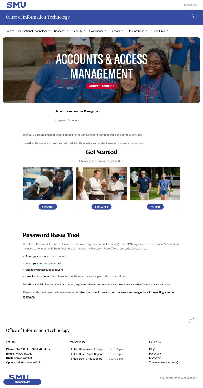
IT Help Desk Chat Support (86, 358)
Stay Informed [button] (136, 31)
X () (163, 362)
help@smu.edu (23, 353)
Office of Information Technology (38, 17)
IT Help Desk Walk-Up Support (88, 349)
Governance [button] (96, 31)
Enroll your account (36, 256)
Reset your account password (43, 263)
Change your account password (44, 269)
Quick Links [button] (158, 31)
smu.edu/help (32, 362)
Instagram (155, 358)
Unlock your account (37, 276)
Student (47, 206)
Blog (152, 349)
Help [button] (8, 31)
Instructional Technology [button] (33, 31)
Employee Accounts (67, 120)
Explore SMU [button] (190, 5)
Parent (155, 206)
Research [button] (60, 31)
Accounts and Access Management (78, 111)
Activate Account (101, 86)
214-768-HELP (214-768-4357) (33, 349)
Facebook (155, 353)
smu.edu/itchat (23, 358)
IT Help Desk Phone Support (86, 354)
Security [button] (77, 31)
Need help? (22, 381)
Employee (101, 206)
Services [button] (116, 31)
